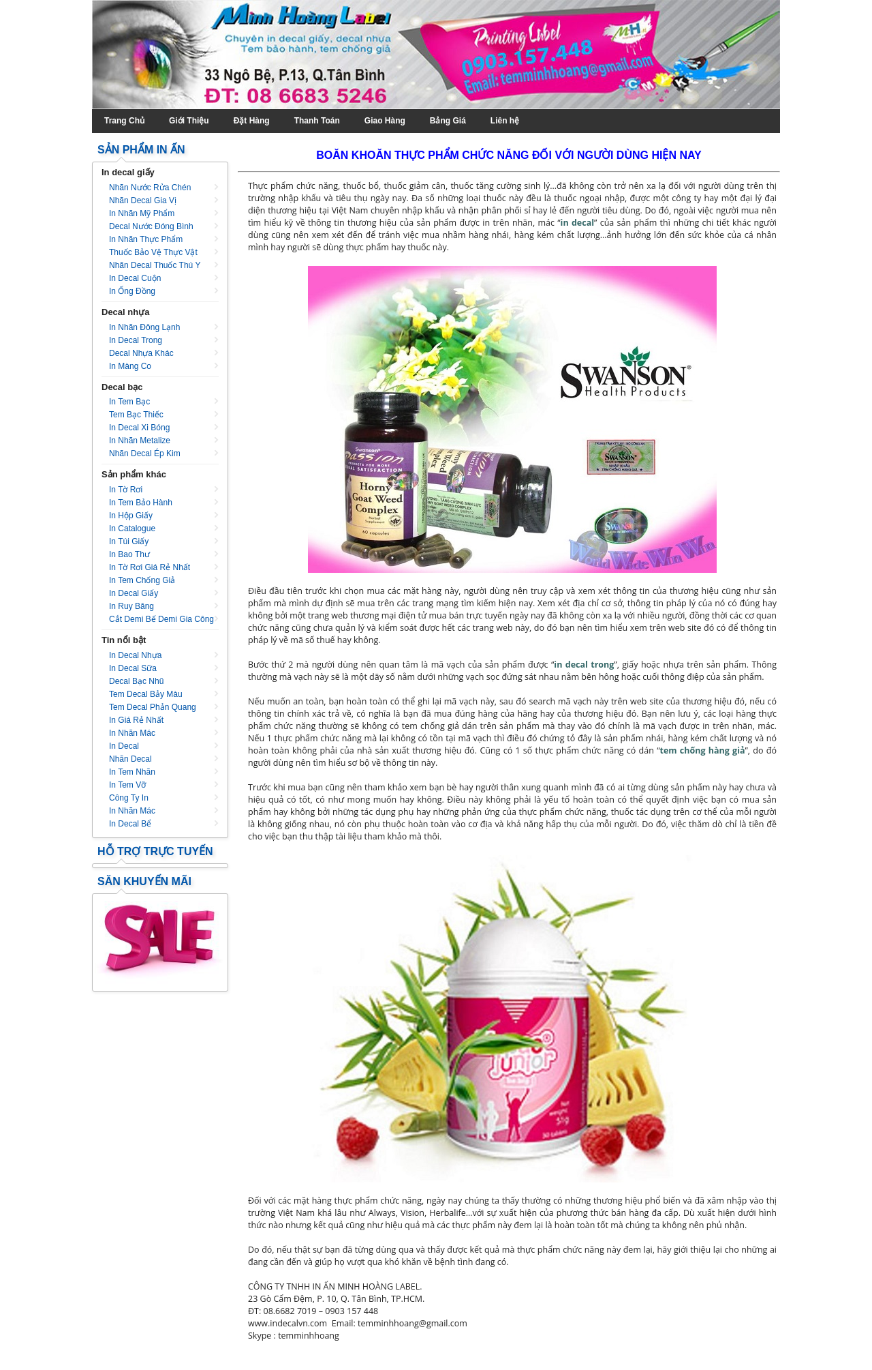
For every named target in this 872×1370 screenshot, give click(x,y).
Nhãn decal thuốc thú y (154, 265)
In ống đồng (132, 291)
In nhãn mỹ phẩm (141, 213)
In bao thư (129, 554)
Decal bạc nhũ (136, 681)
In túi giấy (129, 541)
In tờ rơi (125, 489)
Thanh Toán (317, 120)
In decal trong (135, 340)
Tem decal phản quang (152, 707)
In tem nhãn (132, 772)
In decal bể (130, 824)
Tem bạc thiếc (136, 414)
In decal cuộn (135, 278)
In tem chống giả (142, 580)
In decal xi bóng (139, 427)
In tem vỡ (127, 785)
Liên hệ (504, 120)
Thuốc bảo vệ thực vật (153, 252)
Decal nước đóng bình (151, 226)
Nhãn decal (130, 759)
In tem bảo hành (140, 502)
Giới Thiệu (189, 120)
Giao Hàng (384, 120)
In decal (124, 746)
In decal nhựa (135, 655)
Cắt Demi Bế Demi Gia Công (161, 619)
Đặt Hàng (252, 120)
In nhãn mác (132, 733)
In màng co (130, 366)
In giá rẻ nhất (136, 720)
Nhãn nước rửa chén (150, 187)
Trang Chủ (124, 120)
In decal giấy (133, 593)
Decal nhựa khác (141, 353)
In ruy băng (131, 606)
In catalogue (132, 528)
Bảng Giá (448, 120)
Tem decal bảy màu (146, 694)
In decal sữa (133, 668)
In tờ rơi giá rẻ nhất (149, 567)
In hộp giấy (131, 515)
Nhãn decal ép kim (145, 453)
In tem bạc (129, 401)
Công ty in (129, 798)
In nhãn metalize (139, 440)
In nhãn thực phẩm (146, 239)
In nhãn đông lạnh (144, 327)
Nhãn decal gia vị (142, 200)
